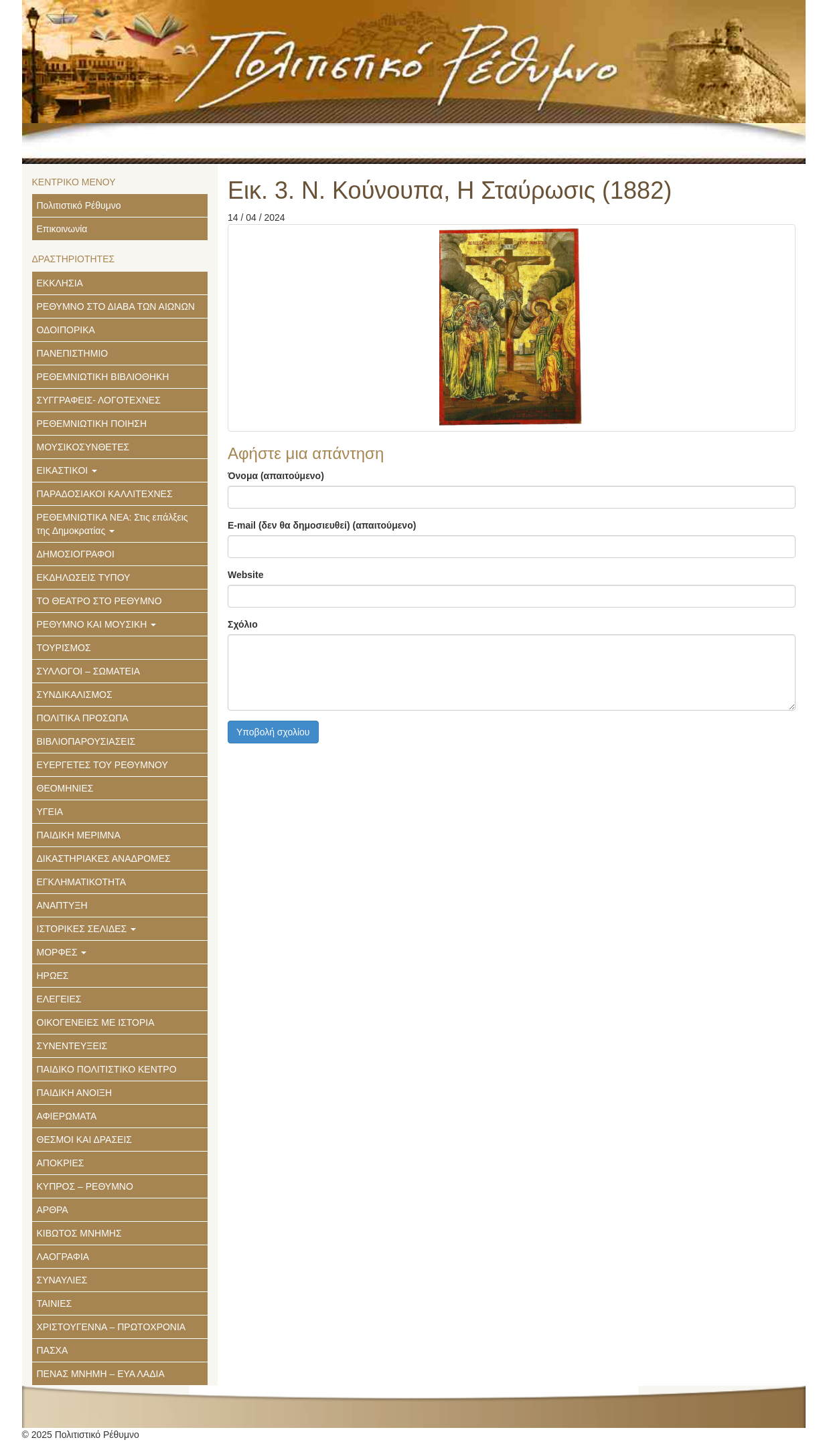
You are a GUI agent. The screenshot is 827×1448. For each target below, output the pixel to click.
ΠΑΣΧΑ (52, 1350)
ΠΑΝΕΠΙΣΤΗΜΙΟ (72, 353)
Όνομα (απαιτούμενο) (276, 475)
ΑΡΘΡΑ (52, 1209)
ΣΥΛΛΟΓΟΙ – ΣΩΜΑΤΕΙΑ (89, 671)
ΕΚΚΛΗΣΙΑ (60, 283)
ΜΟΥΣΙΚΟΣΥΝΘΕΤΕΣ (83, 447)
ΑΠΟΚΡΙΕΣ (60, 1163)
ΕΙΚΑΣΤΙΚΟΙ (67, 470)
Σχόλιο (243, 624)
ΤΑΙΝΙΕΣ (54, 1303)
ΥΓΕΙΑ (50, 811)
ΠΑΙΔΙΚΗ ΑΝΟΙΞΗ (74, 1092)
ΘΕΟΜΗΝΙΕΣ (65, 788)
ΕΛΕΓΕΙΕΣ (59, 999)
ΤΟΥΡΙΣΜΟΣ (64, 647)
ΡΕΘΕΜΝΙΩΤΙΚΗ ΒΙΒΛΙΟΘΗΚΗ (103, 376)
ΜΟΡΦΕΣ (62, 952)
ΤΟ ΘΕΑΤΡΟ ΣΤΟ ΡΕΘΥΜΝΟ (99, 601)
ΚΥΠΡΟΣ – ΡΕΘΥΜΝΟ (85, 1186)
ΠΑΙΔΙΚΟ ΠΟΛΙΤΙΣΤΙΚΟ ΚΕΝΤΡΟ (107, 1069)
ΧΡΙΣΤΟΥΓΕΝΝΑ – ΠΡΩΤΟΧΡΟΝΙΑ (111, 1327)
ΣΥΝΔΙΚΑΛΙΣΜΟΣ (74, 694)
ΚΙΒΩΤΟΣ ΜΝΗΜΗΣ (79, 1233)
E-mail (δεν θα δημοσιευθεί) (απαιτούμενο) (322, 525)
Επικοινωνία (62, 228)
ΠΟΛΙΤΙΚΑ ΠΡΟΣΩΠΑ (83, 718)
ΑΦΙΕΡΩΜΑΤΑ (67, 1116)
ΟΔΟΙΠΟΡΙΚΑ (66, 330)
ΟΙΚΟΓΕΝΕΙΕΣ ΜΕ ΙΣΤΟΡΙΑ (96, 1022)
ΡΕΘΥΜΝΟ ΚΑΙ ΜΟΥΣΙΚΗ (97, 624)
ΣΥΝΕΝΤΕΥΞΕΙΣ (72, 1045)
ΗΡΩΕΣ (53, 975)
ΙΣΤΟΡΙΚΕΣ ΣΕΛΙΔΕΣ (87, 928)
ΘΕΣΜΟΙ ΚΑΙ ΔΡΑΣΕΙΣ (84, 1139)
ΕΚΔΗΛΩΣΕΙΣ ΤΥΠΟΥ (84, 577)
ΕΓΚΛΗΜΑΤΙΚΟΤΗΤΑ (82, 882)
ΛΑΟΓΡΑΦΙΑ (63, 1256)
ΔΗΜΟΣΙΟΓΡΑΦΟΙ (76, 554)
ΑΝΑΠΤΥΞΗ (62, 905)
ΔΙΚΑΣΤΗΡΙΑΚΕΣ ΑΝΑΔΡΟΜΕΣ (104, 858)
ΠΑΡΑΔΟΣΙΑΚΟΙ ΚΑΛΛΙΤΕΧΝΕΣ (105, 493)
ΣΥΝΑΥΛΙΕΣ (62, 1280)
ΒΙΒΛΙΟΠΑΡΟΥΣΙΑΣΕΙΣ (86, 741)
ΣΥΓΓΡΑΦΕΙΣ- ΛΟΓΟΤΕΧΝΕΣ (99, 400)
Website (245, 574)
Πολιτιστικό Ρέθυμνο (79, 205)
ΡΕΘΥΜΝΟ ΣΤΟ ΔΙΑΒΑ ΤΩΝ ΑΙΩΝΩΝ (116, 306)
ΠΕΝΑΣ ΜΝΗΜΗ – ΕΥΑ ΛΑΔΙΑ (101, 1373)
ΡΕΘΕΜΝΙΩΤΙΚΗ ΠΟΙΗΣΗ (92, 423)
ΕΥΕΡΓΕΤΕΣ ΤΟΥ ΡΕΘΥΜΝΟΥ (102, 764)
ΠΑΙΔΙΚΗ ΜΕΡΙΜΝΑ (79, 835)
